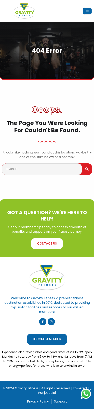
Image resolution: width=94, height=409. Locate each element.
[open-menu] (87, 11)
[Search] (87, 169)
